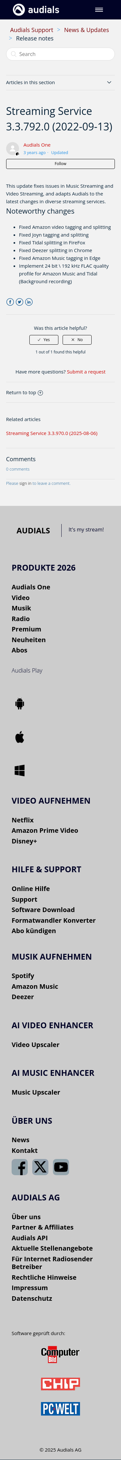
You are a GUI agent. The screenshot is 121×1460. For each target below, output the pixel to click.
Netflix (23, 820)
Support (24, 899)
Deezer (23, 996)
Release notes (35, 38)
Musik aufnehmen (52, 956)
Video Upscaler (35, 1044)
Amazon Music (35, 986)
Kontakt (25, 1150)
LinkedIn (29, 302)
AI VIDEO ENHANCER (52, 1025)
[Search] (60, 54)
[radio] (43, 340)
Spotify (23, 975)
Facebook (10, 302)
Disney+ (24, 841)
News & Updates (86, 30)
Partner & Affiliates (43, 1227)
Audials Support (31, 30)
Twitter (19, 302)
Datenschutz (32, 1298)
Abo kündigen (34, 930)
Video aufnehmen (51, 800)
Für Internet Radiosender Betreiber (52, 1262)
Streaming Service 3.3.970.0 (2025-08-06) (51, 433)
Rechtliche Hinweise (44, 1277)
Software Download (43, 909)
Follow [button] (60, 163)
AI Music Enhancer (53, 1072)
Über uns (26, 1216)
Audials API (30, 1237)
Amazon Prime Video (45, 830)
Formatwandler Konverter (54, 920)
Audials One (37, 144)
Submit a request (86, 371)
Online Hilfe (31, 888)
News (20, 1139)
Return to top (24, 392)
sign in (25, 483)
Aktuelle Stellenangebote (52, 1248)
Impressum (30, 1287)
